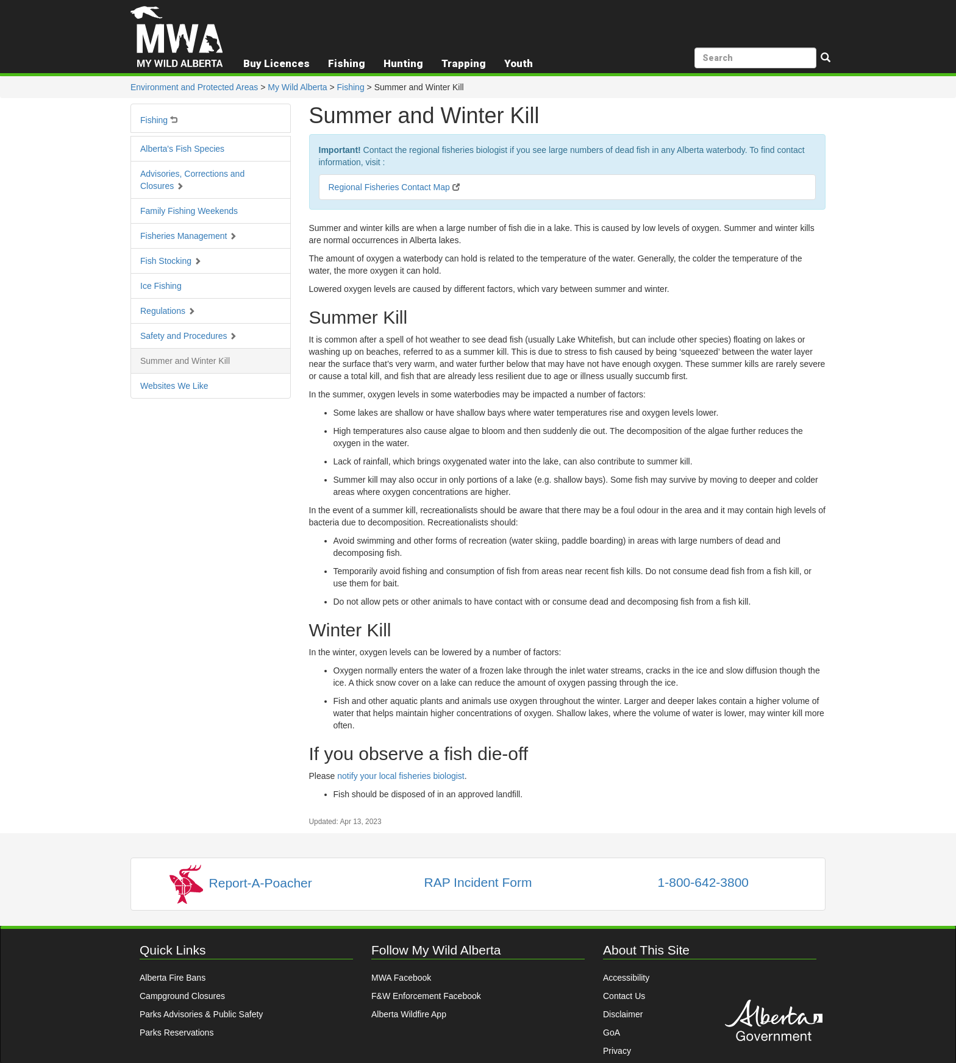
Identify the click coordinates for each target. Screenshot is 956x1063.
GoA (611, 1032)
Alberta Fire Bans (172, 978)
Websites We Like (174, 386)
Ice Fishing (161, 286)
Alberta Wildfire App (408, 1014)
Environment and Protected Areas (194, 87)
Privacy (617, 1051)
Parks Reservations (176, 1032)
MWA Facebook (401, 978)
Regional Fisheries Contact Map (394, 187)
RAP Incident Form (478, 882)
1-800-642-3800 (703, 882)
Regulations (167, 311)
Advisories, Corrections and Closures (192, 180)
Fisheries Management (188, 236)
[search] (755, 58)
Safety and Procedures (188, 336)
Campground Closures (182, 996)
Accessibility (626, 978)
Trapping (463, 63)
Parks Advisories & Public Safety (201, 1014)
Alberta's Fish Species (182, 149)
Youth (518, 63)
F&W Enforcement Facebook (426, 996)
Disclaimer (623, 1014)
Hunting (403, 63)
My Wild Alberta (297, 87)
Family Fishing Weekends (189, 211)
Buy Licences (276, 63)
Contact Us (624, 996)
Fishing (351, 87)
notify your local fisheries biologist (401, 776)
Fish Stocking (170, 261)
